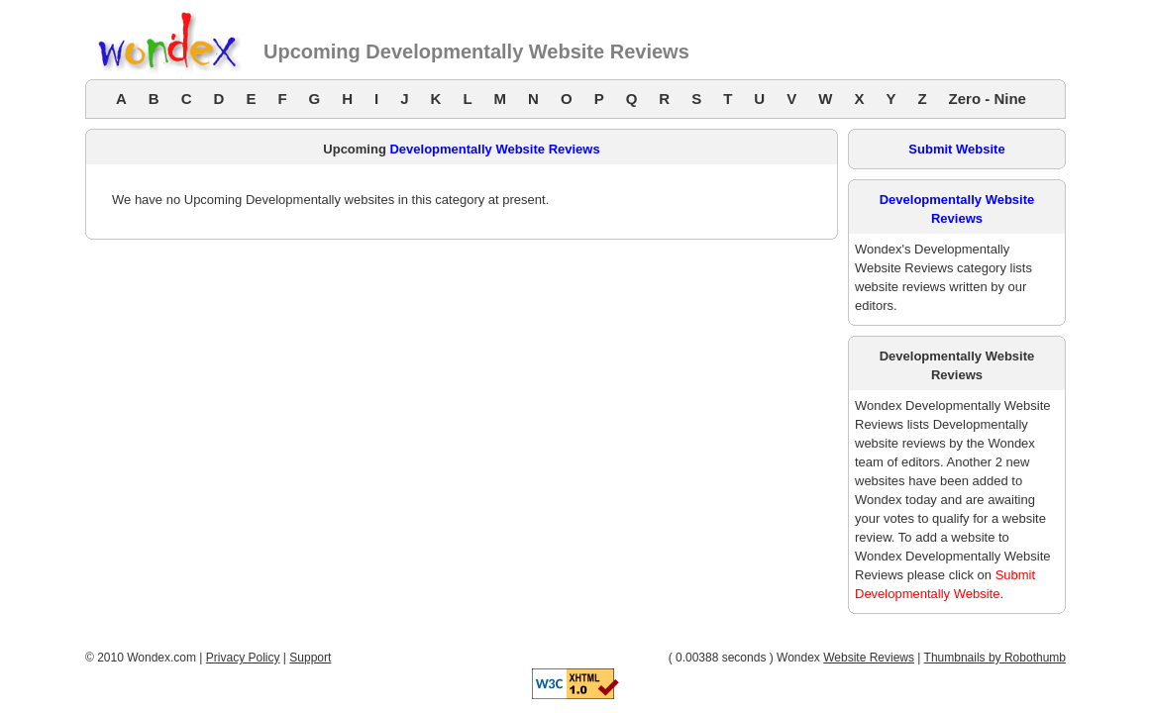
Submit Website (956, 149)
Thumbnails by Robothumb (995, 657)
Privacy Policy (243, 657)
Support (310, 657)
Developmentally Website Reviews (494, 149)
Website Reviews (868, 657)
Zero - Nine (987, 98)
